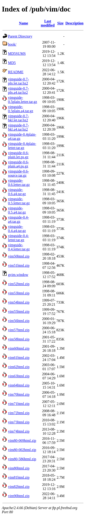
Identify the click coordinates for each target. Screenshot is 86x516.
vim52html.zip (19, 284)
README (16, 72)
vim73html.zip (19, 422)
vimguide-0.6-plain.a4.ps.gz (18, 164)
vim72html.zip (19, 413)
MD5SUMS (17, 54)
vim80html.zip (19, 468)
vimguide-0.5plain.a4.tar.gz (20, 109)
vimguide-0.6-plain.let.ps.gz (18, 155)
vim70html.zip (19, 394)
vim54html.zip (19, 302)
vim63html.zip (19, 376)
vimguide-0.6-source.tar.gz (18, 173)
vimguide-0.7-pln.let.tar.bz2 (18, 81)
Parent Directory (20, 36)
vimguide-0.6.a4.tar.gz (17, 192)
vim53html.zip (19, 293)
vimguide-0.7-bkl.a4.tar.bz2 (18, 127)
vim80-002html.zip (22, 450)
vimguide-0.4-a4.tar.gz (18, 219)
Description (74, 23)
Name (23, 23)
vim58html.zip (19, 339)
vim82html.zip (19, 487)
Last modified (47, 23)
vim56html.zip (19, 321)
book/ (12, 44)
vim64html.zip (19, 385)
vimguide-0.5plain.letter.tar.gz (22, 100)
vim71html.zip (19, 404)
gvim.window (18, 275)
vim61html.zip (19, 358)
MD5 (12, 63)
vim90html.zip (19, 496)
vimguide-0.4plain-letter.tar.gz (22, 146)
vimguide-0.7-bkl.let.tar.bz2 (18, 118)
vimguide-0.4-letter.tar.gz (18, 238)
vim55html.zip (19, 312)
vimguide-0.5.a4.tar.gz (17, 210)
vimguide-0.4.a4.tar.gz (17, 229)
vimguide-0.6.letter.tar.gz (19, 183)
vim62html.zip (19, 367)
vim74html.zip (19, 431)
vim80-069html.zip (22, 441)
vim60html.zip (19, 348)
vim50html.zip (19, 256)
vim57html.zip (19, 330)
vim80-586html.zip (22, 459)
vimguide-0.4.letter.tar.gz (19, 247)
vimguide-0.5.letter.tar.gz (19, 201)
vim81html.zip (19, 477)
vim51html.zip (19, 265)
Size (60, 23)
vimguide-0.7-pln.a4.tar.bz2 (18, 90)
